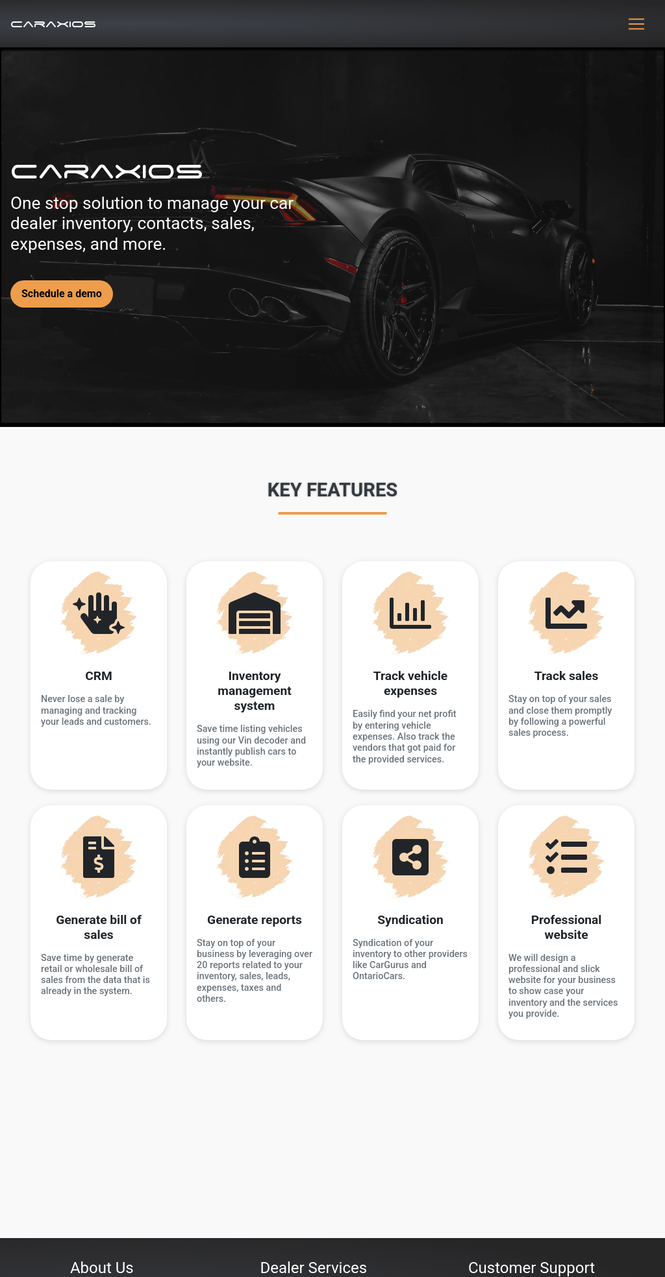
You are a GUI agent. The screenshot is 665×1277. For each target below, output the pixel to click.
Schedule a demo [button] (61, 293)
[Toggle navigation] (636, 24)
